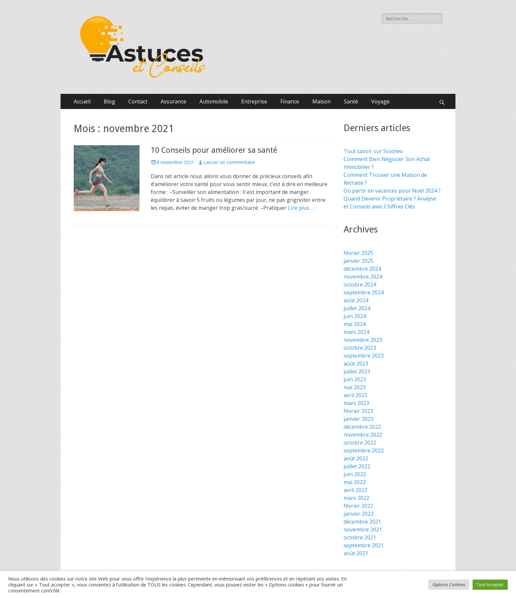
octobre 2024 (360, 284)
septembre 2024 (364, 292)
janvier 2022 (359, 513)
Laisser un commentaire (229, 162)
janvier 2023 (359, 418)
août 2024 (356, 300)
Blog (109, 101)
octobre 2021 (360, 537)
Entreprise (254, 101)
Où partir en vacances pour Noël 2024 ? (392, 190)
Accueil (82, 101)
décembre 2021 (362, 521)
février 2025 (358, 253)
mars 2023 (356, 403)
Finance (289, 101)
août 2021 (356, 553)
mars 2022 (356, 498)
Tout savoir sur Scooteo (373, 151)
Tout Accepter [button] (490, 584)
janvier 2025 (359, 260)
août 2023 (356, 363)
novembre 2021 (363, 529)
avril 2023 (355, 395)
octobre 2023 (360, 347)
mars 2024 (356, 332)
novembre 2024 (363, 276)
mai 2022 (355, 482)
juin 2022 (355, 474)
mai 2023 (355, 387)
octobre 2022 (360, 442)
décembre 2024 (362, 268)
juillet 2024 (357, 308)
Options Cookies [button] (448, 584)
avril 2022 (355, 490)
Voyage (380, 101)
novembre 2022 (363, 434)
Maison (321, 101)
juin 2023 (355, 379)
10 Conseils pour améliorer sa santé (214, 150)
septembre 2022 (364, 450)
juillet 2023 (357, 371)
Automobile (213, 101)
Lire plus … (301, 207)
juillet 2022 (357, 466)
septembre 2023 (364, 355)
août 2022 (356, 458)
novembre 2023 (363, 339)
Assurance (173, 101)
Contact (137, 101)
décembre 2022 (362, 426)
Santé (351, 101)
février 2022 (358, 505)
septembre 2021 (364, 545)
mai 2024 (355, 324)
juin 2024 (355, 316)
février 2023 (358, 411)
